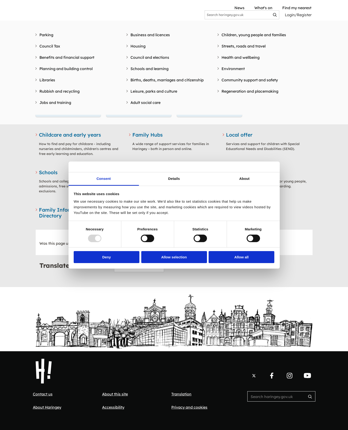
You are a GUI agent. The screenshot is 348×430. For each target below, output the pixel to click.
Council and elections (149, 57)
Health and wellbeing (241, 57)
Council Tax (49, 46)
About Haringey (47, 407)
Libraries (47, 80)
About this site (115, 394)
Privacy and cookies (189, 407)
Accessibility (113, 407)
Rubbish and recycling (59, 91)
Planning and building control (66, 68)
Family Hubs (147, 135)
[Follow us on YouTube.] (307, 376)
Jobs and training (55, 102)
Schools (48, 172)
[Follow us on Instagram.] (289, 376)
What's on (263, 7)
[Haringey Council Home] (44, 371)
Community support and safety (250, 80)
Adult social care (145, 102)
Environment (233, 68)
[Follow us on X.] (254, 376)
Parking (46, 34)
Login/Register (298, 14)
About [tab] (244, 178)
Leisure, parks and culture (153, 91)
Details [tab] (174, 178)
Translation (181, 394)
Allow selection (174, 257)
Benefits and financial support (66, 57)
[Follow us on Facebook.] (272, 376)
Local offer (239, 135)
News (239, 7)
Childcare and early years (70, 135)
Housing (137, 46)
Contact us (43, 394)
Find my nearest (296, 7)
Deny (106, 257)
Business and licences (150, 34)
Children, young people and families (254, 34)
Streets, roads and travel (244, 46)
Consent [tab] (103, 178)
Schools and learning (149, 68)
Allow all (241, 257)
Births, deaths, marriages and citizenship (167, 80)
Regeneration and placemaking (250, 91)
